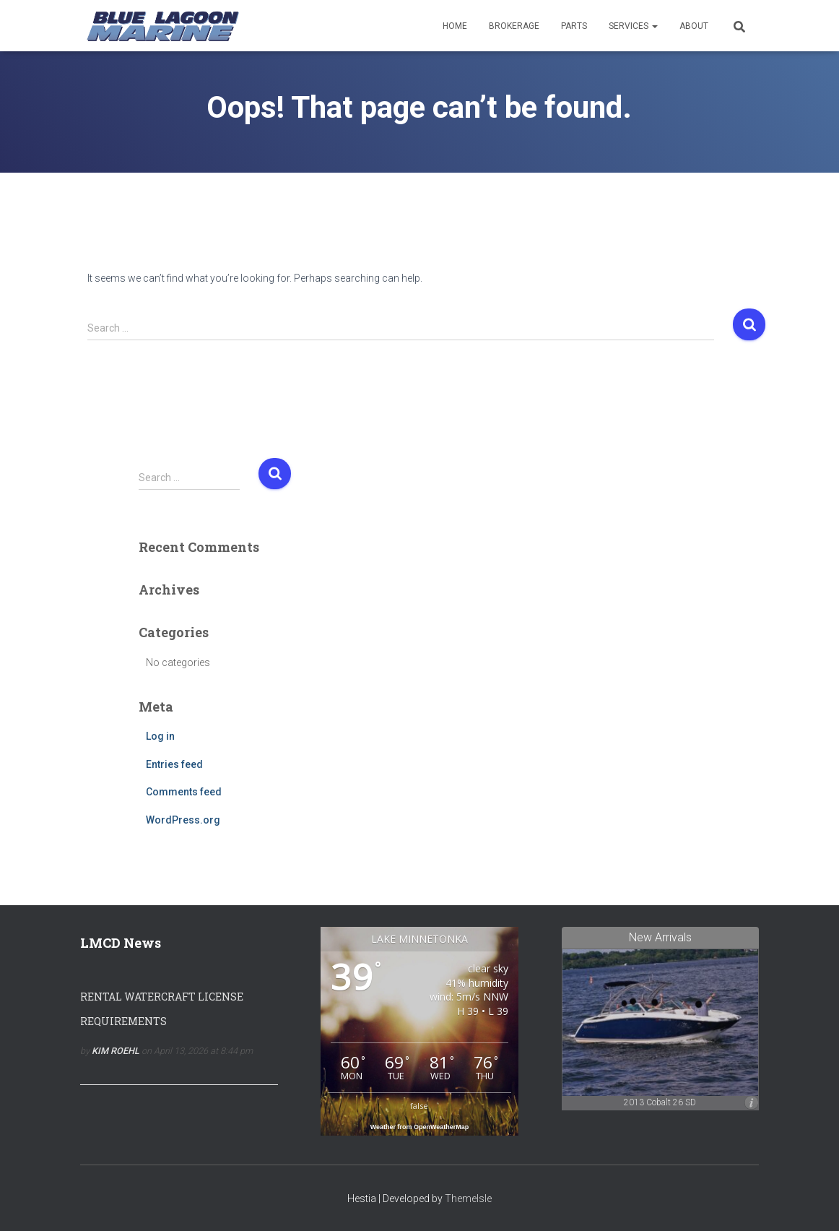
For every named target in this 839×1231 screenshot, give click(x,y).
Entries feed (174, 764)
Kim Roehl (115, 1050)
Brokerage (514, 26)
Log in (160, 736)
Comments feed (184, 792)
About (693, 26)
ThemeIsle (468, 1198)
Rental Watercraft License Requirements (161, 1009)
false (419, 1105)
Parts (574, 26)
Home (455, 26)
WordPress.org (183, 820)
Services (633, 26)
